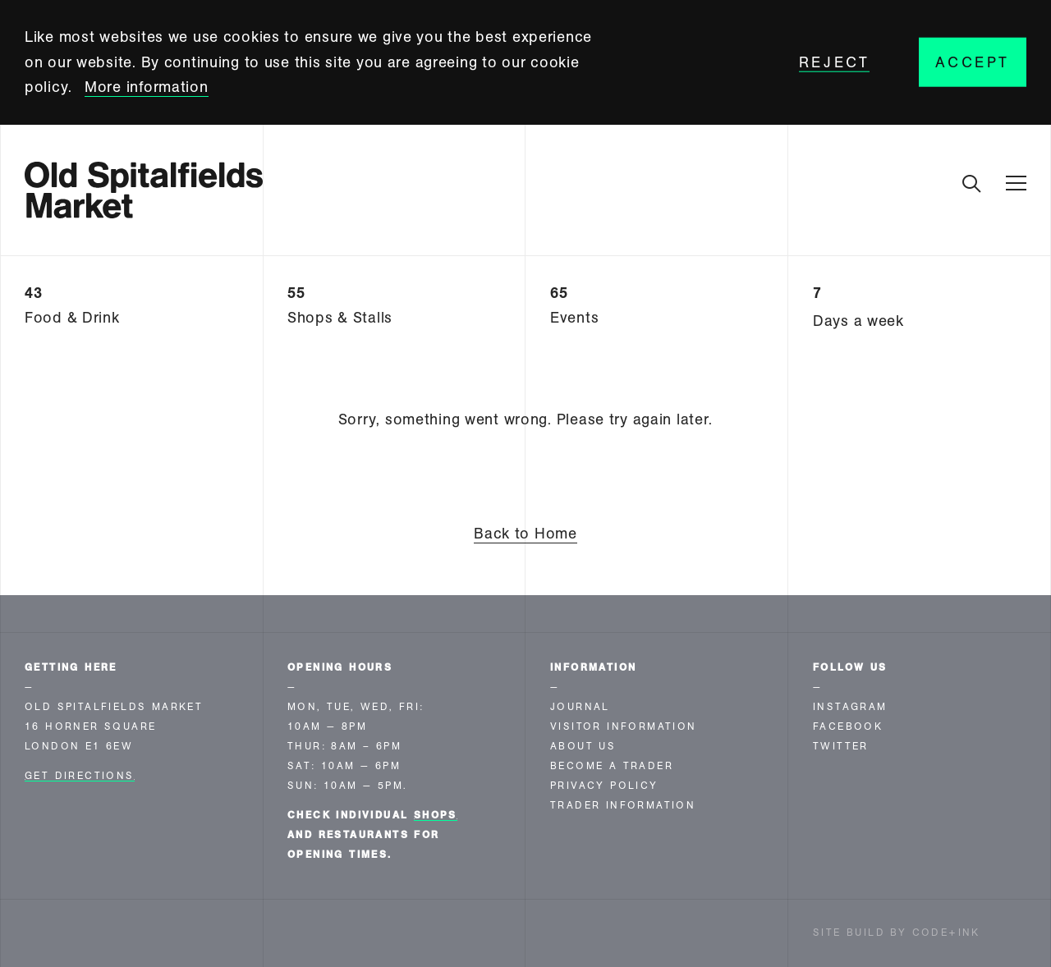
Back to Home (525, 534)
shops (435, 815)
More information (147, 87)
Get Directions (80, 775)
